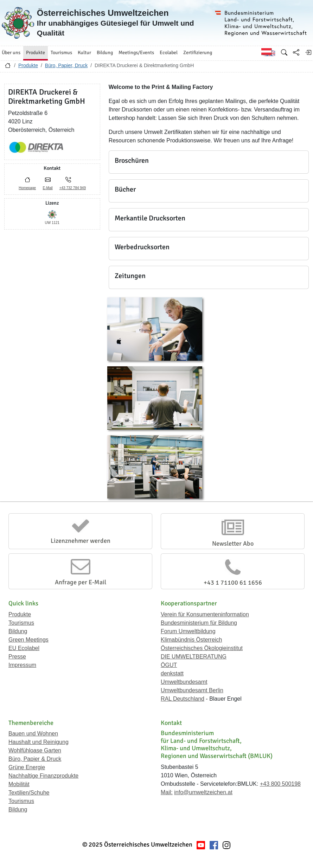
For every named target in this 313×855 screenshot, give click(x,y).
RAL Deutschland (182, 699)
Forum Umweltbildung (188, 631)
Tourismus (21, 623)
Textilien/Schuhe (29, 793)
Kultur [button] (84, 53)
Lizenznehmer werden (80, 541)
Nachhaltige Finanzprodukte (43, 776)
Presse (17, 657)
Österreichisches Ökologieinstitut (202, 648)
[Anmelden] (308, 52)
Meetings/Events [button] (136, 53)
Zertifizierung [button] (197, 53)
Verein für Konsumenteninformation (205, 614)
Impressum (22, 665)
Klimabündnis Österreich (191, 640)
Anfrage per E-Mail (80, 582)
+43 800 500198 (280, 784)
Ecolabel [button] (169, 53)
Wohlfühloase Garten (34, 750)
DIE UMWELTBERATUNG (193, 657)
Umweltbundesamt (184, 682)
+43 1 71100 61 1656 (233, 582)
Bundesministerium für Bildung (199, 623)
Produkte (28, 65)
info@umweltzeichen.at (203, 792)
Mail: (167, 792)
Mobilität (19, 784)
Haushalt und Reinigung (38, 742)
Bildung (17, 631)
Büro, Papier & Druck (34, 759)
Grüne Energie (26, 767)
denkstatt (172, 673)
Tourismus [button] (61, 53)
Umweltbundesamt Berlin (192, 690)
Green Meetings (28, 640)
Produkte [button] (35, 53)
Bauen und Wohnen (33, 734)
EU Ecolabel (23, 648)
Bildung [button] (105, 53)
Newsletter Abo (233, 543)
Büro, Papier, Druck (66, 65)
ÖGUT (169, 665)
